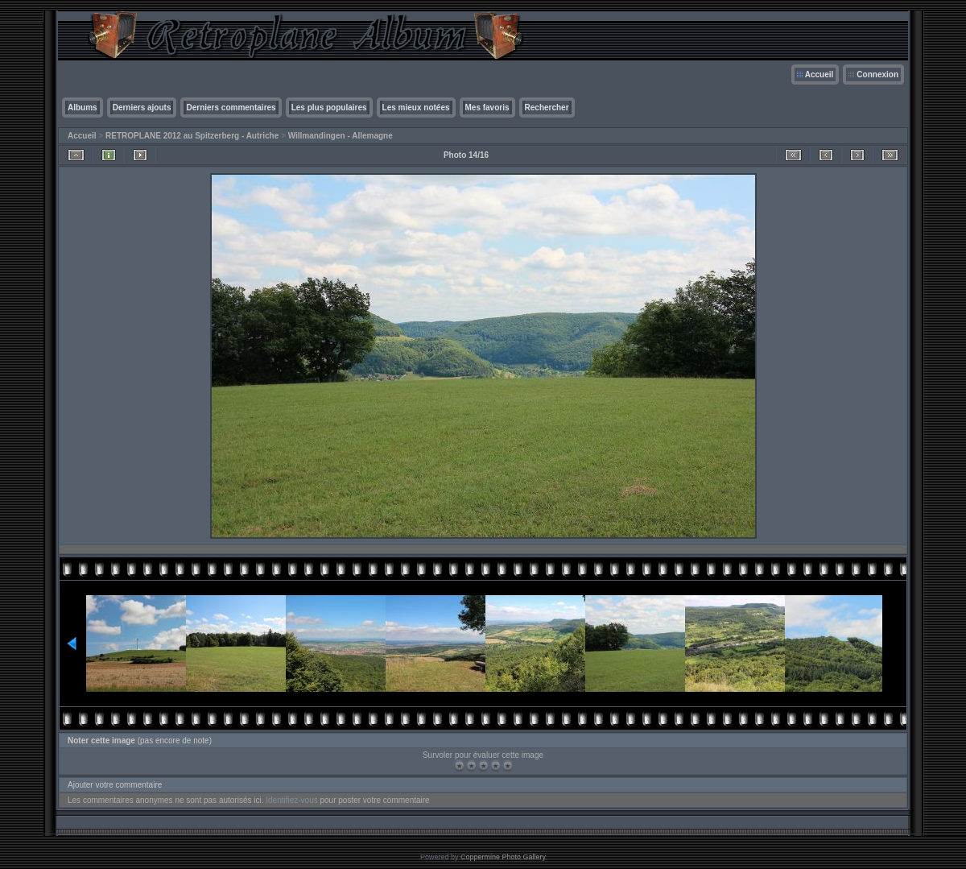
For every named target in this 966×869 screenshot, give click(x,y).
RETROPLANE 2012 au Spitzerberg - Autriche (192, 135)
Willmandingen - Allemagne (340, 135)
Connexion (877, 74)
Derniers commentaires (230, 107)
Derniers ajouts (142, 107)
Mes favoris (487, 107)
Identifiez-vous (291, 800)
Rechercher (547, 107)
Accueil (819, 74)
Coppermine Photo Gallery (503, 857)
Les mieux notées (416, 107)
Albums (82, 107)
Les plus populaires (329, 107)
